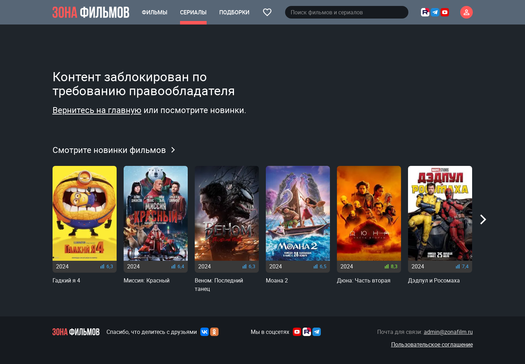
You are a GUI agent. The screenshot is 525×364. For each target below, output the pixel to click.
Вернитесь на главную (97, 109)
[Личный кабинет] (466, 12)
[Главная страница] (91, 12)
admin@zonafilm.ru (448, 332)
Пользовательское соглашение (432, 344)
